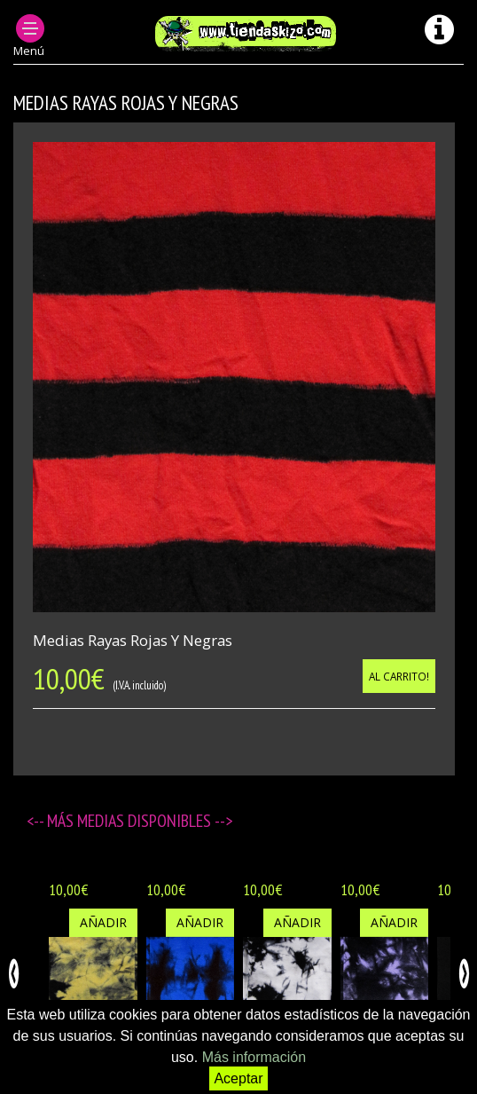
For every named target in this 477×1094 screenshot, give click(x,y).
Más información (254, 1057)
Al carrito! (399, 676)
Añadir (103, 922)
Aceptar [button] (238, 1078)
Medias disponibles (146, 820)
